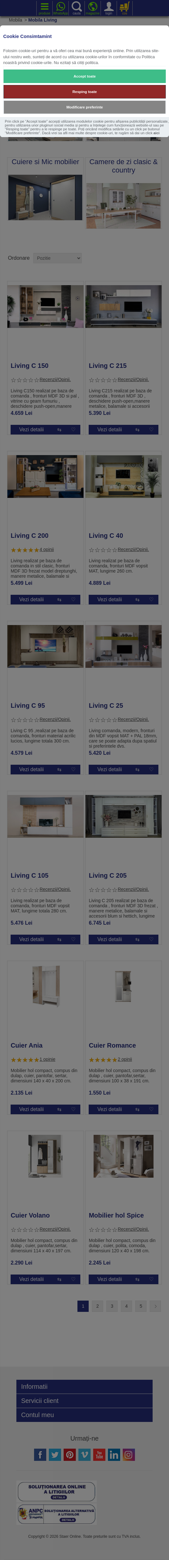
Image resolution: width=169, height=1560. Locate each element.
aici (157, 133)
